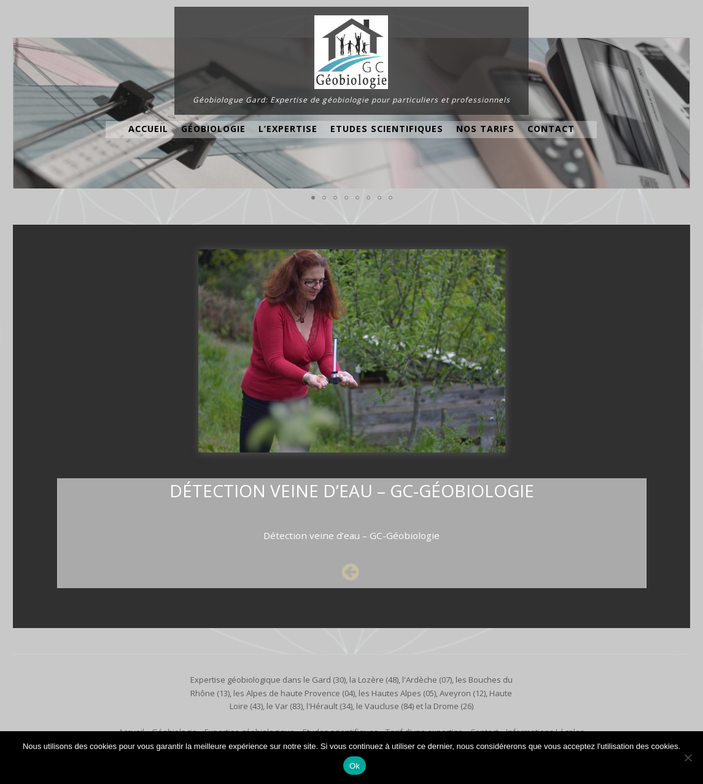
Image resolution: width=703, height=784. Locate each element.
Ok (354, 765)
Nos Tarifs (485, 128)
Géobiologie (213, 128)
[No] (688, 757)
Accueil (148, 128)
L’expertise (287, 128)
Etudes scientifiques (386, 128)
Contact (551, 128)
